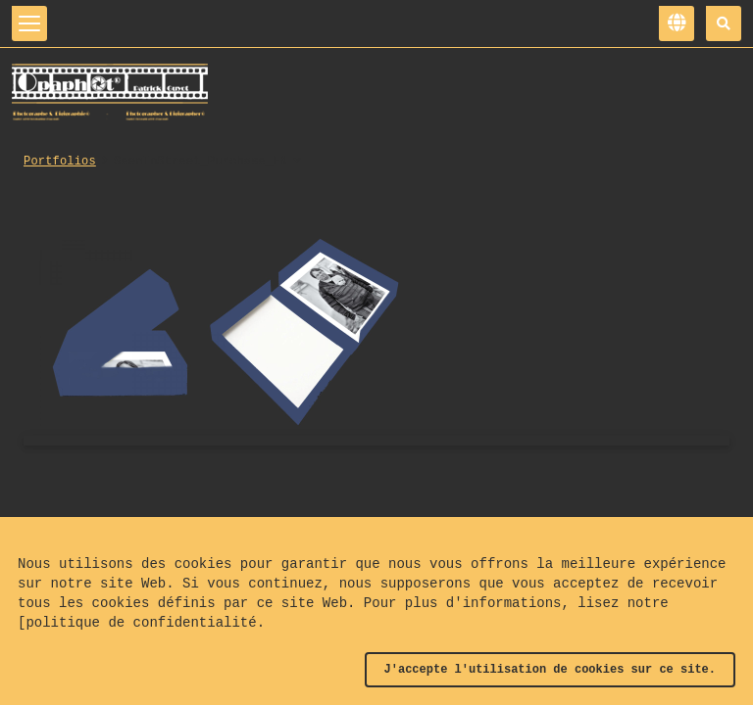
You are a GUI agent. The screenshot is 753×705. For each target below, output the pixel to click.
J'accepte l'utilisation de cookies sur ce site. (550, 670)
